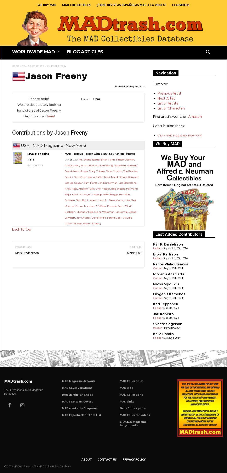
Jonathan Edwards (125, 165)
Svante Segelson (167, 324)
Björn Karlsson (165, 254)
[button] (208, 53)
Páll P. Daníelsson (168, 244)
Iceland (157, 248)
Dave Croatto (114, 171)
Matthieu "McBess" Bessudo (100, 206)
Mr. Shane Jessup (89, 159)
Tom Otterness (83, 177)
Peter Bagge (110, 194)
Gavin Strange (81, 194)
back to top (21, 229)
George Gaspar (74, 182)
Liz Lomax (122, 211)
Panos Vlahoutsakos (170, 264)
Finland (157, 307)
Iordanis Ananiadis (169, 274)
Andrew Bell (72, 165)
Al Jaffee (98, 177)
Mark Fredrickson (27, 253)
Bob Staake (118, 188)
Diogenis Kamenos (169, 294)
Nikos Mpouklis (166, 284)
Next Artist (166, 98)
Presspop (96, 194)
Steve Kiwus (116, 200)
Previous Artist (169, 93)
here (50, 116)
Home (15, 66)
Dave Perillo (99, 217)
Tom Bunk (82, 200)
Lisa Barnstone (127, 182)
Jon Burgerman (108, 182)
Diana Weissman (104, 211)
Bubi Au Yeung (104, 165)
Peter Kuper (114, 217)
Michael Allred (84, 211)
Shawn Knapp (91, 223)
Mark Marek (111, 177)
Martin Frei (134, 253)
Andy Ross (71, 188)
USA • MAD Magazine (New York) (179, 135)
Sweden (157, 327)
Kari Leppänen (165, 304)
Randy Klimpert (129, 177)
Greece (157, 268)
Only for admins (26, 274)
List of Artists (167, 103)
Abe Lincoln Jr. (99, 200)
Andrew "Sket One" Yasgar (94, 188)
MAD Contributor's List (35, 66)
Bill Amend (87, 165)
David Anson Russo (76, 171)
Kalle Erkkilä (163, 334)
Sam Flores (90, 182)
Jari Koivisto (163, 314)
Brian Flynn (108, 159)
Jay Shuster (83, 217)
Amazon (195, 117)
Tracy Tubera (97, 171)
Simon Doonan (125, 159)
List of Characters (171, 108)
